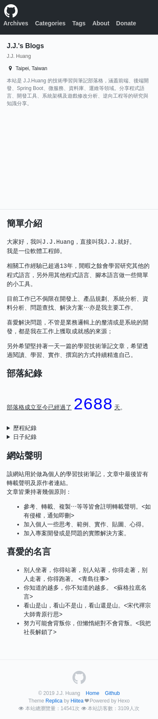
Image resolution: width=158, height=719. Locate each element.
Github (112, 693)
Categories (50, 23)
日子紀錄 (25, 436)
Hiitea (76, 701)
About (100, 23)
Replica (54, 701)
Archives (15, 23)
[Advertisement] (56, 160)
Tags (79, 23)
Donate (126, 23)
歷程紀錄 (25, 428)
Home (92, 693)
